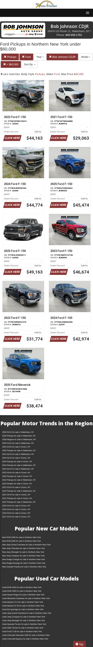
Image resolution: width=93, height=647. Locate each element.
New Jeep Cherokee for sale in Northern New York (23, 548)
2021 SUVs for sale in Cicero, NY (16, 495)
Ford (26, 56)
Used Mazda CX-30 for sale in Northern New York (23, 606)
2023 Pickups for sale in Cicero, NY (17, 476)
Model (85, 56)
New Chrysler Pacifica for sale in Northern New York (24, 567)
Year (39, 56)
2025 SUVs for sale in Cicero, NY (16, 447)
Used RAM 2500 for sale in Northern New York (21, 591)
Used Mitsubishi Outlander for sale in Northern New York (26, 598)
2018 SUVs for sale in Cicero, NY (16, 513)
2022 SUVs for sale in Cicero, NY (16, 487)
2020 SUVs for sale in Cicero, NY (16, 506)
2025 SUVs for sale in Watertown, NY (18, 443)
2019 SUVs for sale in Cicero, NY (16, 509)
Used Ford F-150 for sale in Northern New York (22, 631)
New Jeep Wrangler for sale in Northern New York (23, 552)
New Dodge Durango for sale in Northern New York (23, 563)
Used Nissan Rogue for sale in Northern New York (23, 595)
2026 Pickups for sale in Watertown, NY (19, 436)
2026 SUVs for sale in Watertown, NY (18, 432)
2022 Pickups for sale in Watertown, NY (19, 491)
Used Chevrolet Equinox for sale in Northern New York (25, 639)
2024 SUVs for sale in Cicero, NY (16, 458)
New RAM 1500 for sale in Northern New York (21, 537)
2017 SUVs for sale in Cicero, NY (16, 517)
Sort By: (29, 64)
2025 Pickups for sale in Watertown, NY (19, 450)
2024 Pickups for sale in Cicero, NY (17, 461)
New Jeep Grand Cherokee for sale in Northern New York (26, 545)
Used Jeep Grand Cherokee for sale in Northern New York (26, 613)
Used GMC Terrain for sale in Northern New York (22, 628)
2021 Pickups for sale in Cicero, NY (17, 498)
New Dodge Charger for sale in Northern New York (23, 559)
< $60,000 (10, 64)
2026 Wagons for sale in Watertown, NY (19, 439)
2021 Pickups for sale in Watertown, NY (19, 502)
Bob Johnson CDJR (62, 56)
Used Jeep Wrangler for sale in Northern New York (23, 620)
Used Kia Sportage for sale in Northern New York (22, 609)
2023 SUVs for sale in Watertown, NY (18, 469)
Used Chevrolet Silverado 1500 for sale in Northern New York (26, 635)
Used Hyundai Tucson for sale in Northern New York (24, 624)
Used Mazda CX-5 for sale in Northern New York (22, 602)
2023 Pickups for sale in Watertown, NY (19, 480)
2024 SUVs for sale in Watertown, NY (18, 454)
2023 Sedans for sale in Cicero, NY (17, 483)
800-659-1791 (73, 35)
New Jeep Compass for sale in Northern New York (23, 556)
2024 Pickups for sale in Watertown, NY (19, 465)
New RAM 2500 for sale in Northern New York (21, 541)
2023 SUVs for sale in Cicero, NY (16, 472)
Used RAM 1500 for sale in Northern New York (21, 587)
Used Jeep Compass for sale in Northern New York (23, 617)
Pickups (10, 56)
